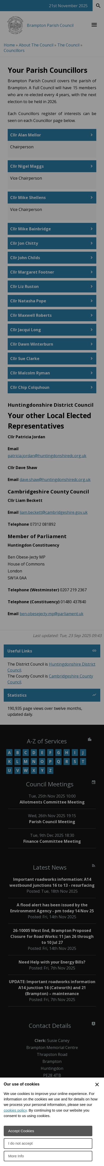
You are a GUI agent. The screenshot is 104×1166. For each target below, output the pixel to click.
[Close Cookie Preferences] (97, 1084)
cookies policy (15, 1110)
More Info (16, 1156)
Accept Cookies (21, 1131)
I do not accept (20, 1143)
